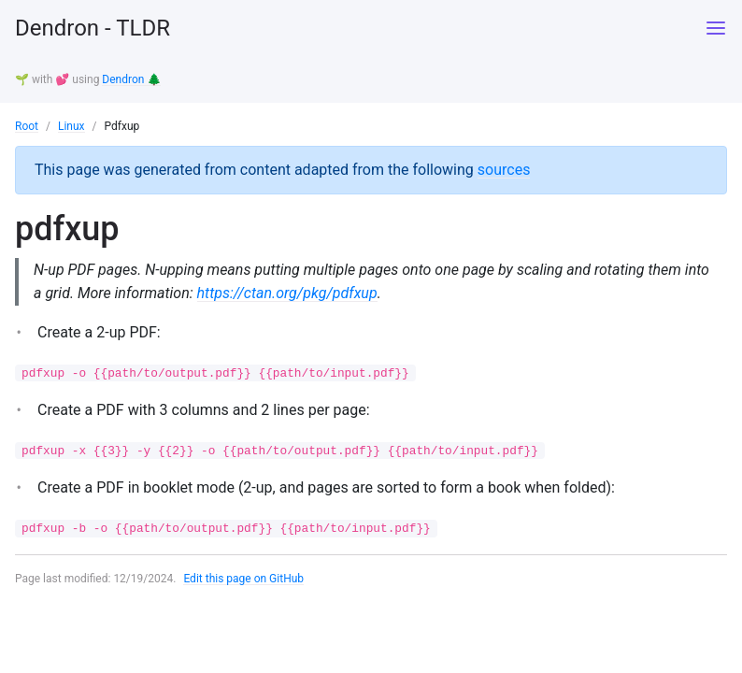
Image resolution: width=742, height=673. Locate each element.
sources (504, 170)
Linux (71, 126)
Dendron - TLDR (92, 28)
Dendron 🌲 (131, 79)
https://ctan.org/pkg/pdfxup (287, 293)
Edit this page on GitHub (243, 578)
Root (26, 126)
